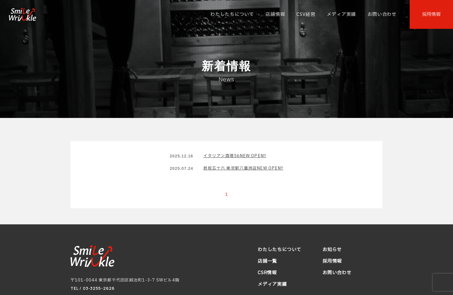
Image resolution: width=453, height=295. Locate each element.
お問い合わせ (337, 272)
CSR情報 (267, 272)
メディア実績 (272, 284)
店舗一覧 (267, 261)
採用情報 (332, 261)
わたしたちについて (279, 249)
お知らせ (332, 249)
